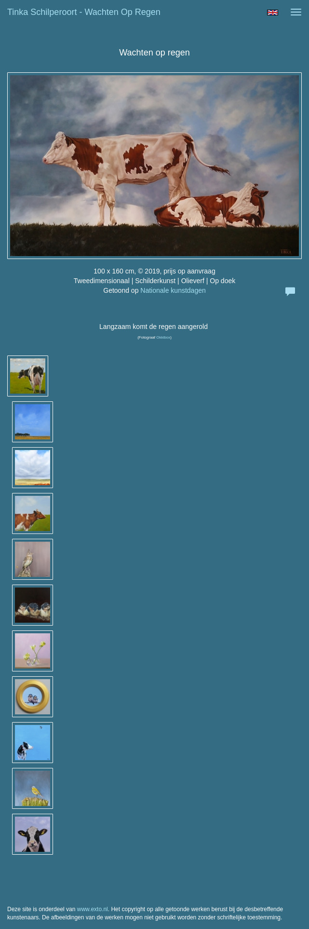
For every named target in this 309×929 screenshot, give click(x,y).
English (272, 12)
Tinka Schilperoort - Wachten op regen (84, 12)
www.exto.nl (92, 909)
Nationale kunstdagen (172, 290)
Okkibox (163, 337)
